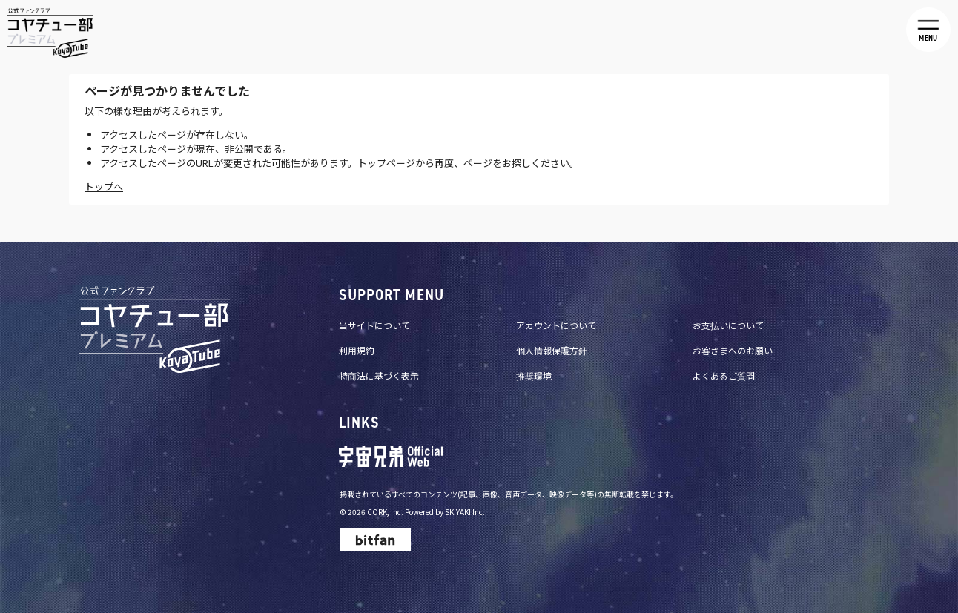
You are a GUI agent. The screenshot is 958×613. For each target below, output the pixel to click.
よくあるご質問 (724, 375)
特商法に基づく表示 (379, 375)
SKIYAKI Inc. (465, 511)
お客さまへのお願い (733, 350)
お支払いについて (728, 325)
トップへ (104, 186)
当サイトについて (374, 325)
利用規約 (356, 350)
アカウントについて (556, 325)
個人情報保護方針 (551, 350)
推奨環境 (534, 375)
